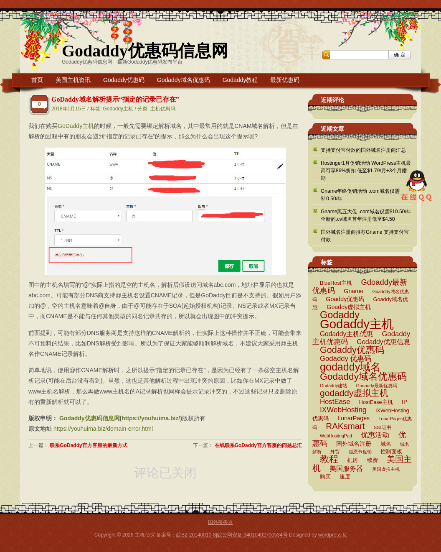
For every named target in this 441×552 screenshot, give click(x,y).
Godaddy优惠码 (123, 80)
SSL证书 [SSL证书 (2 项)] (382, 427)
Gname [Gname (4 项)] (353, 291)
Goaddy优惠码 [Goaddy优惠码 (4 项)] (345, 299)
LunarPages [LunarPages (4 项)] (353, 418)
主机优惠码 (162, 109)
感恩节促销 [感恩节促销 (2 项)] (360, 451)
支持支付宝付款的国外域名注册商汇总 (363, 150)
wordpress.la (332, 535)
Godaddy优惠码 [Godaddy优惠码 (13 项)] (352, 350)
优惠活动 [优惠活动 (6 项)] (375, 435)
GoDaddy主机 (76, 126)
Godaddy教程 (240, 80)
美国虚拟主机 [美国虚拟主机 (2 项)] (386, 469)
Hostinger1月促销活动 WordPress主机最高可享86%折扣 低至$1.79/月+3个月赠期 (366, 170)
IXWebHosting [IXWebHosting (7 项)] (343, 410)
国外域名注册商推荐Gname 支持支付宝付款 (365, 236)
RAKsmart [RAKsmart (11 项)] (345, 426)
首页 (37, 80)
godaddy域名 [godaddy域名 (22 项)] (350, 367)
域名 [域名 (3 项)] (385, 444)
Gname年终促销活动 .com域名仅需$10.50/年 (360, 195)
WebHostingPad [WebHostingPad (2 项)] (336, 435)
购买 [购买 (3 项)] (325, 477)
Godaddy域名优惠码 (183, 80)
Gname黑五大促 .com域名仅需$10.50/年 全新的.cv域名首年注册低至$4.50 (366, 215)
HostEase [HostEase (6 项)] (335, 402)
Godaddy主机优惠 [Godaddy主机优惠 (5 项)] (346, 333)
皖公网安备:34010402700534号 (252, 535)
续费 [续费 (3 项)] (372, 460)
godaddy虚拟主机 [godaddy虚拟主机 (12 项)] (354, 393)
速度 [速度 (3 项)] (345, 477)
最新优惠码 (284, 80)
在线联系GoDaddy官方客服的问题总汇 (258, 445)
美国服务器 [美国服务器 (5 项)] (346, 468)
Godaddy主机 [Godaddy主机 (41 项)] (357, 324)
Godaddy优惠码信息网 (145, 50)
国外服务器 (220, 522)
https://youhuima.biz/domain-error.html (103, 428)
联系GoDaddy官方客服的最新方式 (88, 445)
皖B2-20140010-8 (196, 535)
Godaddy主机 (118, 109)
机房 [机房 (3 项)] (352, 460)
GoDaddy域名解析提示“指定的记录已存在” (115, 99)
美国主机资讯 (73, 80)
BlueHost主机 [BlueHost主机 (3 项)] (336, 283)
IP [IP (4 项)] (404, 402)
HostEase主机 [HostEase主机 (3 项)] (376, 402)
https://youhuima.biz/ (151, 418)
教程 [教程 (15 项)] (329, 459)
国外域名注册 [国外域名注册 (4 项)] (353, 443)
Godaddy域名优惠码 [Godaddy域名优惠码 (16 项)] (363, 376)
